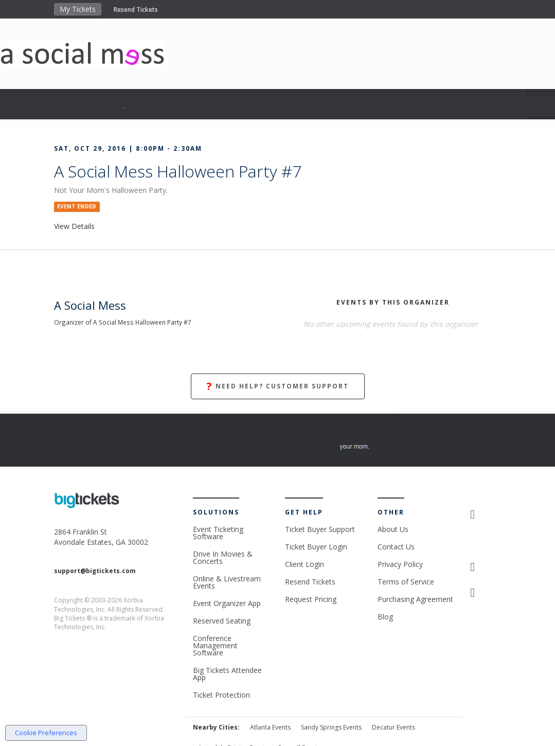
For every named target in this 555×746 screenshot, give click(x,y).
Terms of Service (406, 582)
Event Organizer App (227, 603)
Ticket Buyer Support (320, 529)
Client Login (304, 564)
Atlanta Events (270, 727)
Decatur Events (393, 727)
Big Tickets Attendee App (227, 673)
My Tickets (78, 9)
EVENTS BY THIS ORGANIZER (393, 302)
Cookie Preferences (46, 732)
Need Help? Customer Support (278, 386)
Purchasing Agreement (415, 599)
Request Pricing (310, 599)
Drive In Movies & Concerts (223, 557)
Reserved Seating (221, 621)
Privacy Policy (400, 564)
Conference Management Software (215, 645)
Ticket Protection (221, 695)
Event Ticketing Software (218, 532)
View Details (74, 226)
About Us (393, 529)
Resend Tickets (136, 9)
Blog (385, 616)
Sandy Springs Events (331, 727)
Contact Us (396, 547)
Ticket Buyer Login (316, 547)
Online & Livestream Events (227, 582)
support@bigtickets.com (95, 570)
